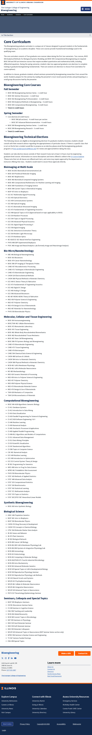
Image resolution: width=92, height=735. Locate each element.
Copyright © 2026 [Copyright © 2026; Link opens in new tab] (43, 724)
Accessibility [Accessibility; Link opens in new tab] (61, 724)
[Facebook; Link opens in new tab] (8, 658)
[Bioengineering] (9, 10)
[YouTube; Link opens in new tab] (15, 658)
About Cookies (7, 724)
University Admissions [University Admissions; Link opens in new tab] (9, 701)
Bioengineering (10, 652)
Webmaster (77, 724)
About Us (50, 667)
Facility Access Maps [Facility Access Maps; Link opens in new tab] (54, 674)
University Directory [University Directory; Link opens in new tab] (39, 712)
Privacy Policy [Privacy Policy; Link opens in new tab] (25, 724)
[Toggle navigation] (86, 9)
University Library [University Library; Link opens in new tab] (69, 712)
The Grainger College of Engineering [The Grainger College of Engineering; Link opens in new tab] (15, 7)
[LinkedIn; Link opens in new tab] (12, 658)
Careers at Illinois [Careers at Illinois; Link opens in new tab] (7, 705)
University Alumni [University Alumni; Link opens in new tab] (38, 701)
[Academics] (10, 14)
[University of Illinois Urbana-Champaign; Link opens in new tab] (22, 3)
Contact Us (82, 653)
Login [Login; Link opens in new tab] (4, 730)
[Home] (2, 14)
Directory (50, 671)
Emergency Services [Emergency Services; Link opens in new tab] (70, 701)
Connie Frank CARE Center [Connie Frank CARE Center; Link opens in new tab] (72, 708)
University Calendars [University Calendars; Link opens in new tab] (39, 708)
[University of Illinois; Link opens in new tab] (8, 688)
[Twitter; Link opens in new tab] (2, 658)
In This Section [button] (7, 35)
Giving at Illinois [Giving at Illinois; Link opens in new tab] (37, 705)
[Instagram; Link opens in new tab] (6, 658)
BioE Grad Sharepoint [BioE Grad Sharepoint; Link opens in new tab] (54, 676)
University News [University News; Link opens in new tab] (7, 708)
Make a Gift (66, 653)
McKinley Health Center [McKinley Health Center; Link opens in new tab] (71, 705)
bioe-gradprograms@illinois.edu (24, 149)
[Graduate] (18, 14)
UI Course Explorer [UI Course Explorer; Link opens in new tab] (77, 156)
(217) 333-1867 (11, 670)
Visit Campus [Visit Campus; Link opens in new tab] (6, 712)
